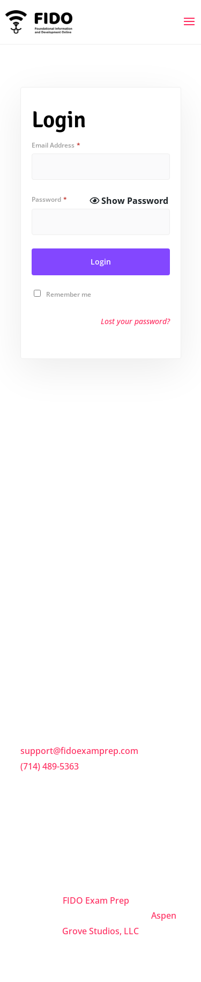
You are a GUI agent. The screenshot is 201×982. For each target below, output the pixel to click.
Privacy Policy (48, 627)
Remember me (68, 294)
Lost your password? (135, 321)
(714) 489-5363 (49, 766)
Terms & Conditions (61, 605)
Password (49, 199)
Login (101, 262)
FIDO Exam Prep (96, 900)
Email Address (56, 145)
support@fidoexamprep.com (79, 751)
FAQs (31, 582)
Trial (30, 650)
